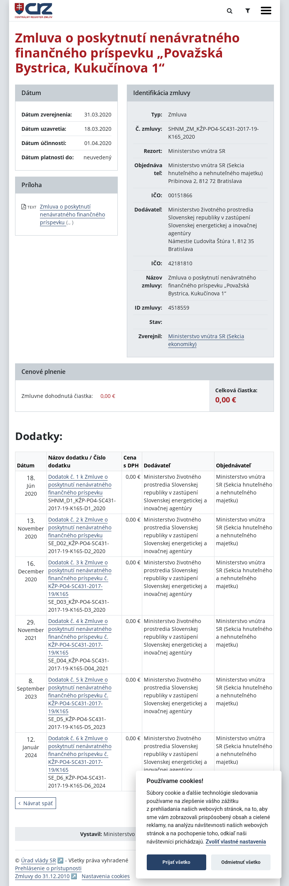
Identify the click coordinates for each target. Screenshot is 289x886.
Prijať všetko (176, 862)
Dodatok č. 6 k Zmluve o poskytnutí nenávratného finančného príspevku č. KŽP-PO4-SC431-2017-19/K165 (79, 754)
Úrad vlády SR (38, 860)
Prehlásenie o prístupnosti (48, 868)
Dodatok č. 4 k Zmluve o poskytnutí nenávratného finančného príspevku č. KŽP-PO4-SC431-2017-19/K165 (79, 636)
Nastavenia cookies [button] (106, 876)
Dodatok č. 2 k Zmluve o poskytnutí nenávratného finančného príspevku (79, 527)
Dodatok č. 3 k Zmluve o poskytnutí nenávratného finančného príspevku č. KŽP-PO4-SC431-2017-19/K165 (79, 578)
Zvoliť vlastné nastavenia (236, 842)
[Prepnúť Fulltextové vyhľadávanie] (229, 10)
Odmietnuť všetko (240, 862)
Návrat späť (35, 803)
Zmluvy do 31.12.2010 (42, 876)
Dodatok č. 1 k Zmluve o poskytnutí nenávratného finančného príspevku (79, 484)
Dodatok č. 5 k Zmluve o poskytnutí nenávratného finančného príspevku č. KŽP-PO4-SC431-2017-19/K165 (79, 695)
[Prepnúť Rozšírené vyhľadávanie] (247, 10)
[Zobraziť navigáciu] (266, 10)
